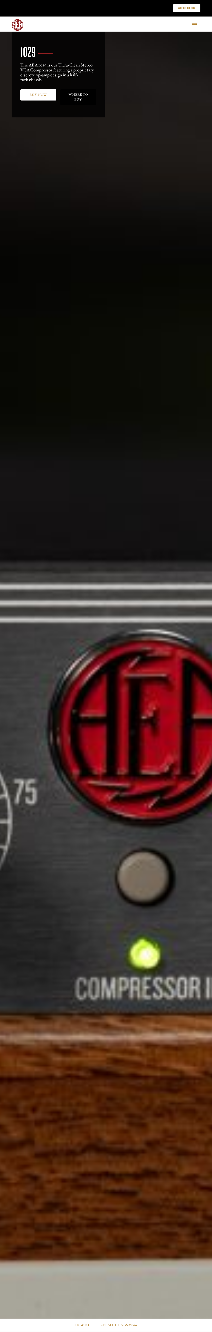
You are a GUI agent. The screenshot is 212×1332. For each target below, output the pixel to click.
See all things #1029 (119, 1325)
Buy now (38, 95)
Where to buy (186, 8)
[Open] (194, 24)
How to (82, 1325)
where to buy (78, 97)
